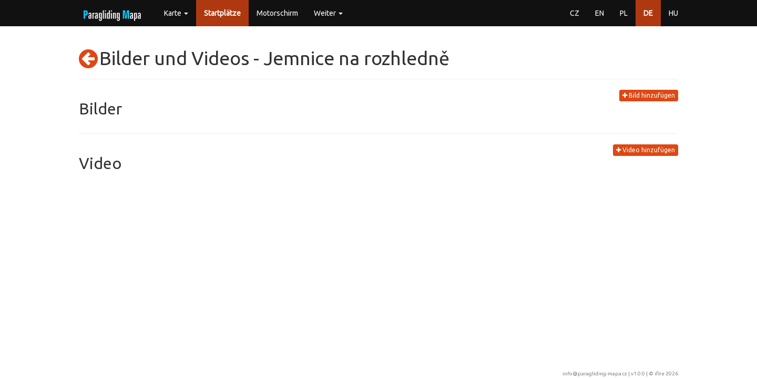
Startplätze (222, 13)
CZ (574, 13)
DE (648, 13)
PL (624, 13)
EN (599, 13)
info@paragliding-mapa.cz (594, 373)
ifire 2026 (666, 373)
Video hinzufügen (645, 149)
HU (673, 13)
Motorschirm (277, 13)
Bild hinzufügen (648, 95)
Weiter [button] (328, 13)
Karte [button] (176, 13)
